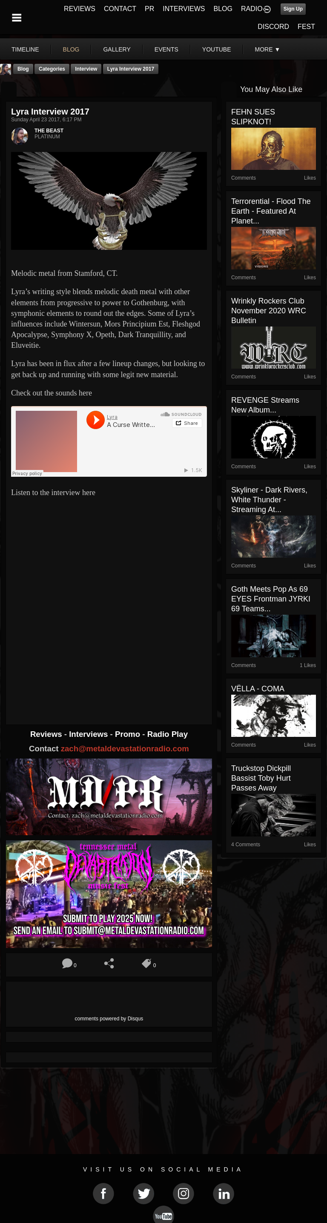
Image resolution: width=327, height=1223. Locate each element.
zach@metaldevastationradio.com (125, 748)
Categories (52, 69)
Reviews (47, 734)
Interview (86, 69)
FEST (306, 26)
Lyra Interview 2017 (130, 69)
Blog (23, 69)
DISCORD (273, 26)
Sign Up (293, 9)
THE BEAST (48, 131)
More (268, 49)
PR (149, 8)
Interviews (89, 734)
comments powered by (109, 1019)
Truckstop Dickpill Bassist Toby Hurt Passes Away (261, 778)
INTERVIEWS (184, 8)
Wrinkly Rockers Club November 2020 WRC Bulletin (268, 311)
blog (71, 49)
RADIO (252, 8)
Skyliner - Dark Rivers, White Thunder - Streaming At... (269, 500)
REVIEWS (79, 8)
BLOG (223, 8)
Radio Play (167, 734)
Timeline (25, 49)
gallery (116, 49)
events (166, 49)
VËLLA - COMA (257, 689)
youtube (216, 49)
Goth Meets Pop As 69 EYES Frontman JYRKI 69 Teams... (270, 599)
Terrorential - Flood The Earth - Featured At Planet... (271, 211)
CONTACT (120, 8)
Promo (128, 734)
